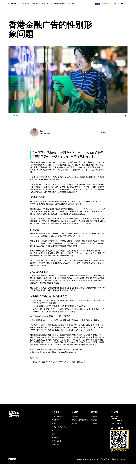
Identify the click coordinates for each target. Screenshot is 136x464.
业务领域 (24, 3)
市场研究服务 (56, 441)
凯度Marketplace (58, 3)
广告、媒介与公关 (58, 416)
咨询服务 (55, 437)
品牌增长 (55, 423)
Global (121, 3)
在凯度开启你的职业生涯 (80, 420)
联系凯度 (94, 420)
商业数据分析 (56, 420)
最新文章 (35, 3)
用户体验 (55, 430)
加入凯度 (114, 3)
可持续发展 (56, 444)
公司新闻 (94, 423)
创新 (53, 434)
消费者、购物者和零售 (59, 427)
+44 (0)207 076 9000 (119, 423)
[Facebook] (115, 428)
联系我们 (71, 3)
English (97, 3)
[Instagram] (112, 428)
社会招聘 (75, 416)
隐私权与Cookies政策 (118, 459)
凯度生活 (75, 423)
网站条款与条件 (105, 459)
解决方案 (45, 3)
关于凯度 (105, 3)
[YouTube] (119, 428)
